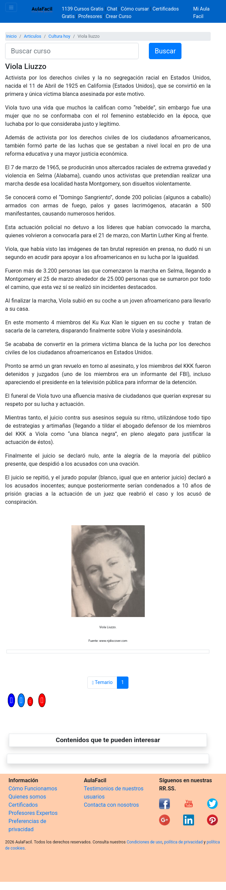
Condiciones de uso (144, 842)
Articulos (32, 36)
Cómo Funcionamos (32, 788)
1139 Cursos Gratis (83, 9)
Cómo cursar (135, 9)
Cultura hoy (59, 36)
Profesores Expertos (32, 813)
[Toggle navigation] (11, 7)
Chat (112, 9)
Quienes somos (27, 796)
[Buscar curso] (72, 51)
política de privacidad (183, 842)
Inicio (11, 36)
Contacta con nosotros (111, 805)
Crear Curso (119, 16)
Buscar (165, 51)
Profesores (90, 16)
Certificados (23, 805)
